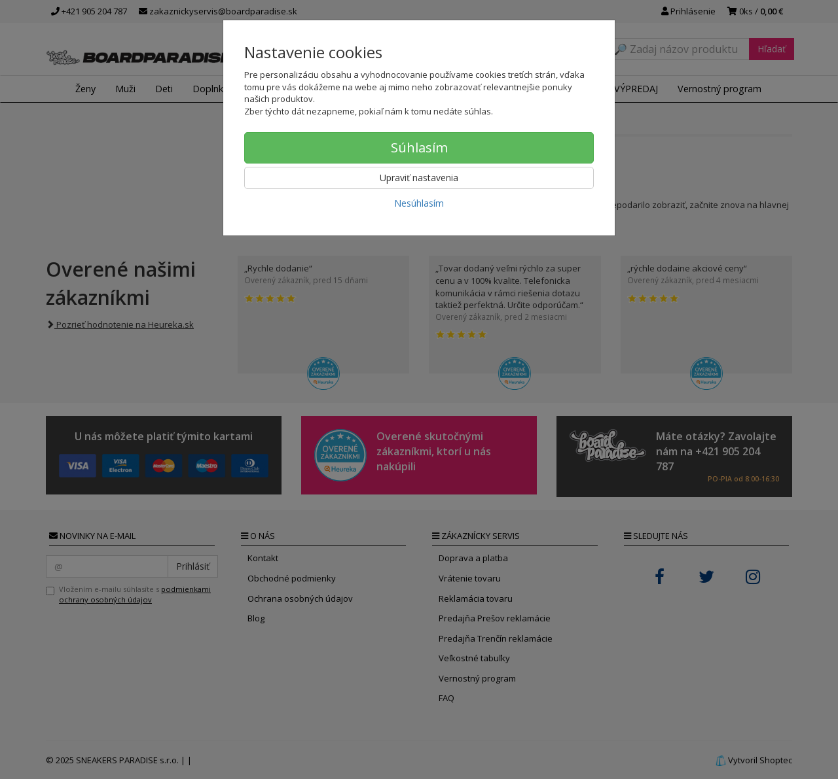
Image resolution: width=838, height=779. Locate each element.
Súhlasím (419, 147)
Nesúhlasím (419, 203)
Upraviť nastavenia (419, 177)
